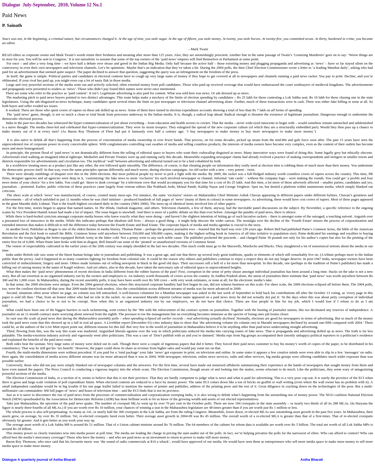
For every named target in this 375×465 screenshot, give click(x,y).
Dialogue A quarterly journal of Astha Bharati (39, 460)
